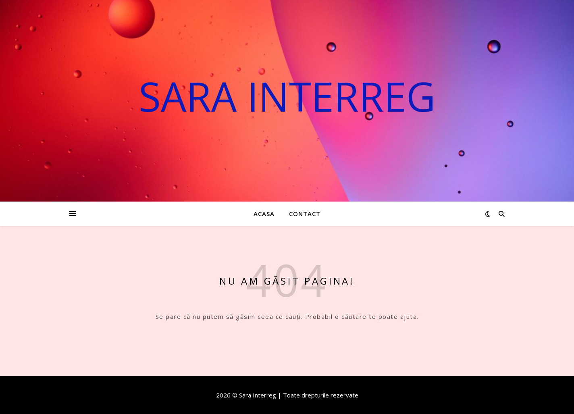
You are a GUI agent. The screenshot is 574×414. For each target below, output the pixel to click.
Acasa (264, 214)
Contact (304, 214)
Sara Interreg (287, 96)
